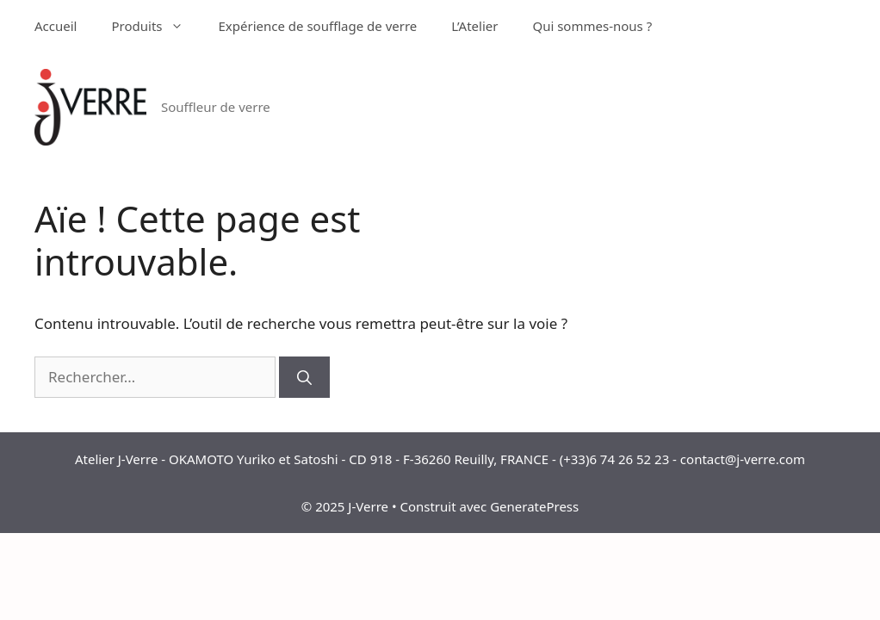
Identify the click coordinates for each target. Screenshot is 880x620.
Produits (156, 26)
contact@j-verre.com (742, 459)
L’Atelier (474, 25)
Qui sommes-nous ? (592, 25)
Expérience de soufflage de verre (317, 25)
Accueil (55, 25)
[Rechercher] (304, 377)
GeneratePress (534, 506)
